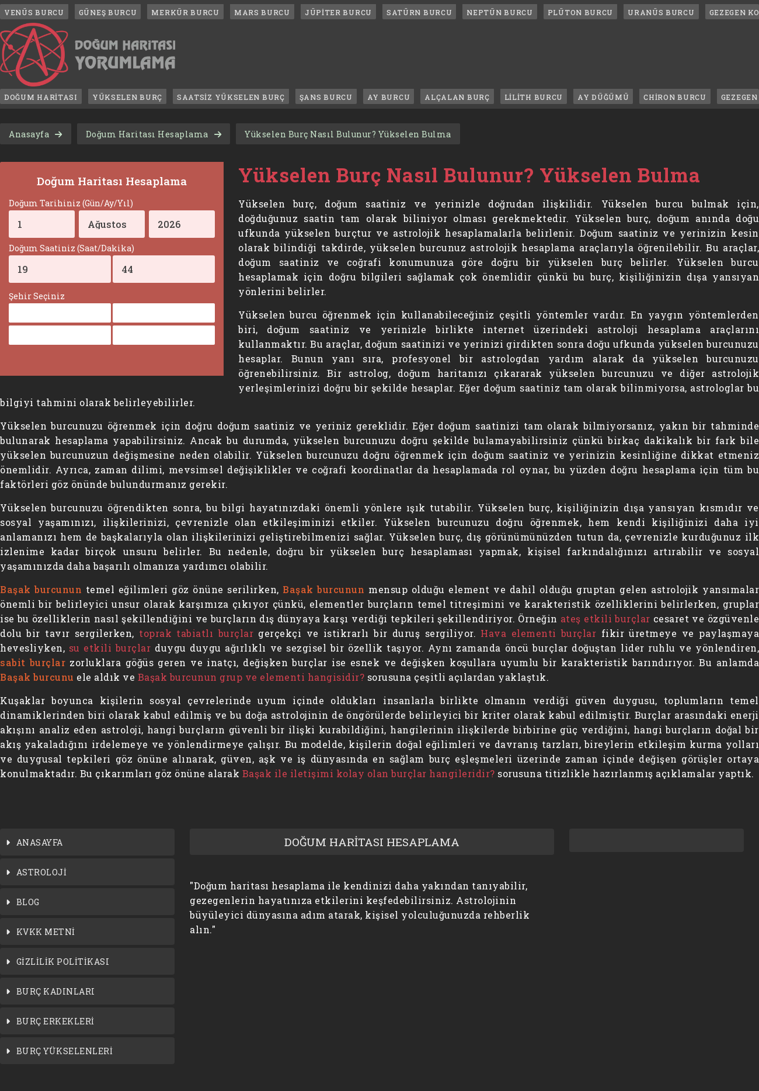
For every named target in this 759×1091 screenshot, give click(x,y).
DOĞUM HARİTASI (41, 97)
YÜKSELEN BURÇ (127, 97)
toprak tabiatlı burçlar (196, 633)
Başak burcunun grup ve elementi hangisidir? (251, 677)
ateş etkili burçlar (605, 618)
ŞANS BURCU (326, 97)
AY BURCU (388, 97)
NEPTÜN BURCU (499, 12)
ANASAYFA (39, 842)
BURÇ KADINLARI (55, 991)
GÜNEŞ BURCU (108, 12)
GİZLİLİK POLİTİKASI (63, 961)
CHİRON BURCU (674, 97)
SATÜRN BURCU (419, 12)
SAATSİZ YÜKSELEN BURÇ (231, 97)
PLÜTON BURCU (580, 12)
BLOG (28, 902)
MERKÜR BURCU (185, 12)
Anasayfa (29, 134)
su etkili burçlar (110, 648)
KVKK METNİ (45, 931)
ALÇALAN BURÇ (456, 97)
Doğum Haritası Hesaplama (147, 134)
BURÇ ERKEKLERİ (55, 1021)
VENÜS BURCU (34, 12)
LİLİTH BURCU (533, 97)
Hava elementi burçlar (538, 633)
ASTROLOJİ (41, 872)
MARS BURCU (262, 12)
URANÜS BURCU (661, 12)
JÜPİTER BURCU (338, 12)
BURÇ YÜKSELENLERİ (64, 1051)
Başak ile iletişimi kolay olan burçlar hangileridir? (368, 773)
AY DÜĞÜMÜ (603, 97)
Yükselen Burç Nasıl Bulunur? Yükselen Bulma (348, 134)
